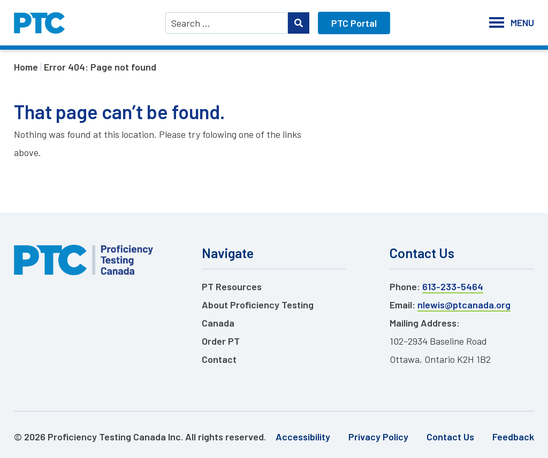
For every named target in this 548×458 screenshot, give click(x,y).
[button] (522, 22)
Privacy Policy (378, 437)
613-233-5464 (452, 286)
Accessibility (303, 437)
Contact (219, 359)
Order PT (221, 341)
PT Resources (232, 286)
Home (26, 67)
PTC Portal (354, 23)
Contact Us (450, 437)
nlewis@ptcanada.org (464, 304)
